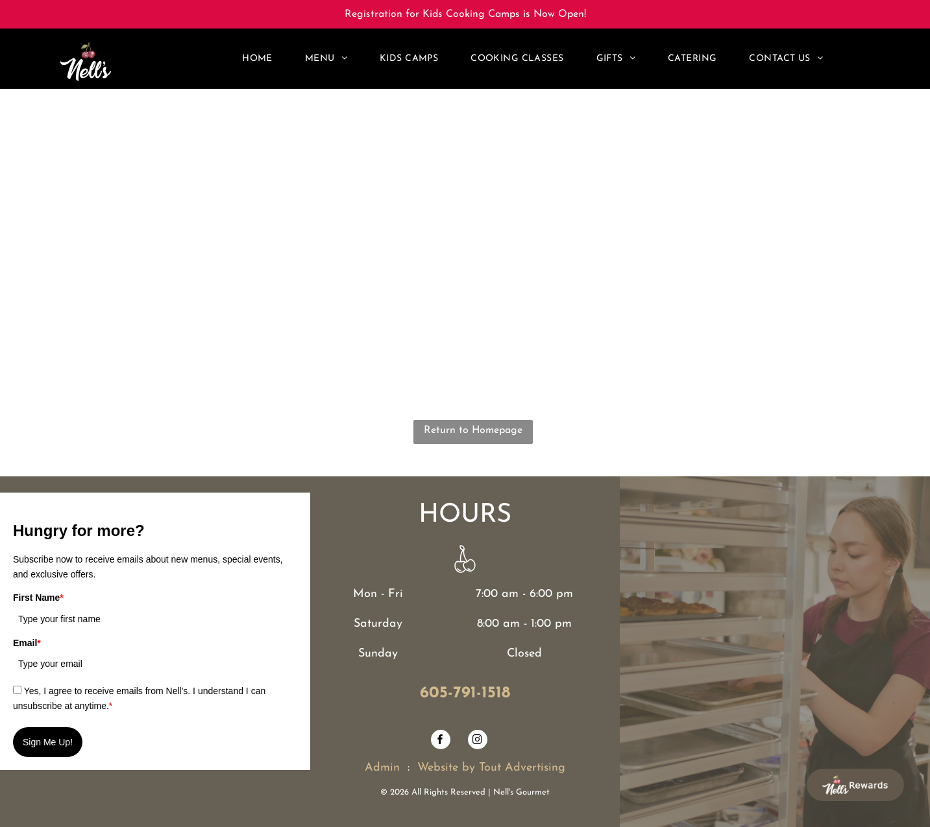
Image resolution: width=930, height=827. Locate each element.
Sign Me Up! (48, 742)
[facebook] (440, 741)
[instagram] (477, 741)
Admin (382, 768)
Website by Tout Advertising (491, 768)
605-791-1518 (465, 693)
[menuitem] (257, 59)
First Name (38, 597)
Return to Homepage (473, 430)
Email (27, 643)
